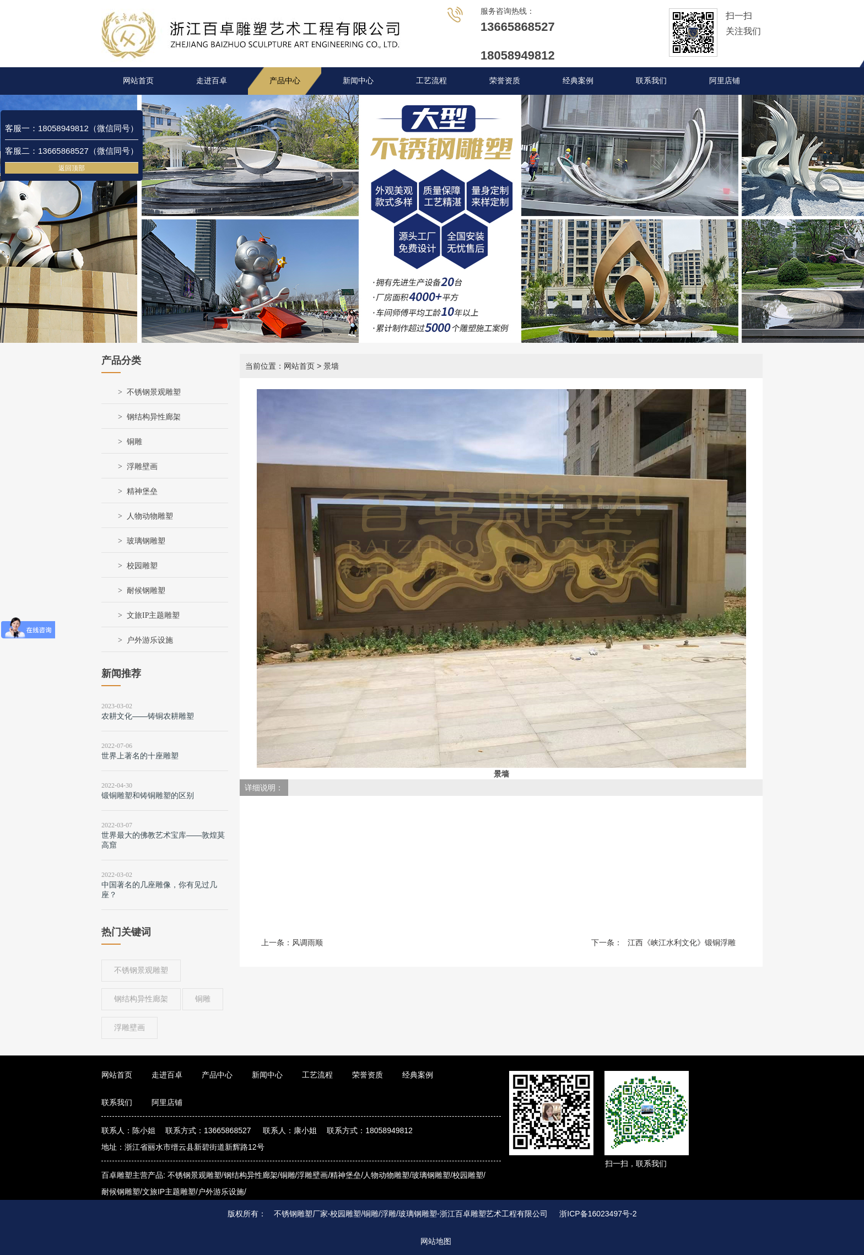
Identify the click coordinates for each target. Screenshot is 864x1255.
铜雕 (134, 442)
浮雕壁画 (142, 466)
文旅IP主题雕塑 (153, 615)
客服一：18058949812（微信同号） (71, 128)
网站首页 (138, 81)
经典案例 (578, 81)
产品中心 (284, 81)
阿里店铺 (724, 81)
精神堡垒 (142, 491)
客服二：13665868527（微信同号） (71, 150)
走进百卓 (211, 81)
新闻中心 (358, 81)
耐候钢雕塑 (146, 590)
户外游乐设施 (150, 640)
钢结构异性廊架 (154, 417)
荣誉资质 (504, 81)
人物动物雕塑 (150, 516)
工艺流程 (431, 81)
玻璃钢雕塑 (146, 541)
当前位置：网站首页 (280, 366)
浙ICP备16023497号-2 (597, 1213)
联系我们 (651, 81)
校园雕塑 (142, 566)
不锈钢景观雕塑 (154, 392)
